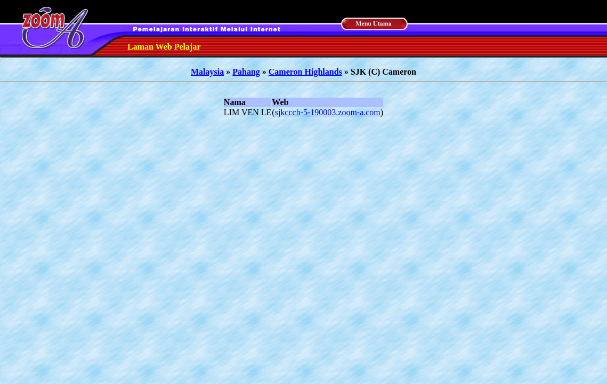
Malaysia (207, 71)
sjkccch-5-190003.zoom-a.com (328, 112)
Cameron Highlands (305, 71)
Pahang (246, 71)
